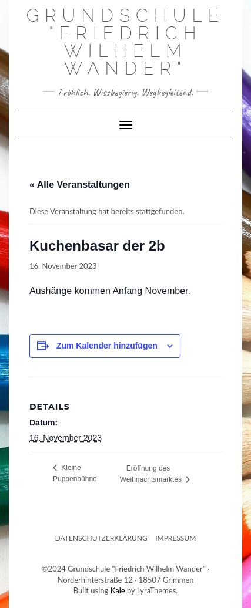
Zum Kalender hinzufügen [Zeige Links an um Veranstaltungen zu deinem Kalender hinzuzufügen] (107, 345)
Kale (118, 590)
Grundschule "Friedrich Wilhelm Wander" (125, 42)
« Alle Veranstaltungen (79, 185)
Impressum (175, 537)
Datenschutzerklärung (101, 537)
